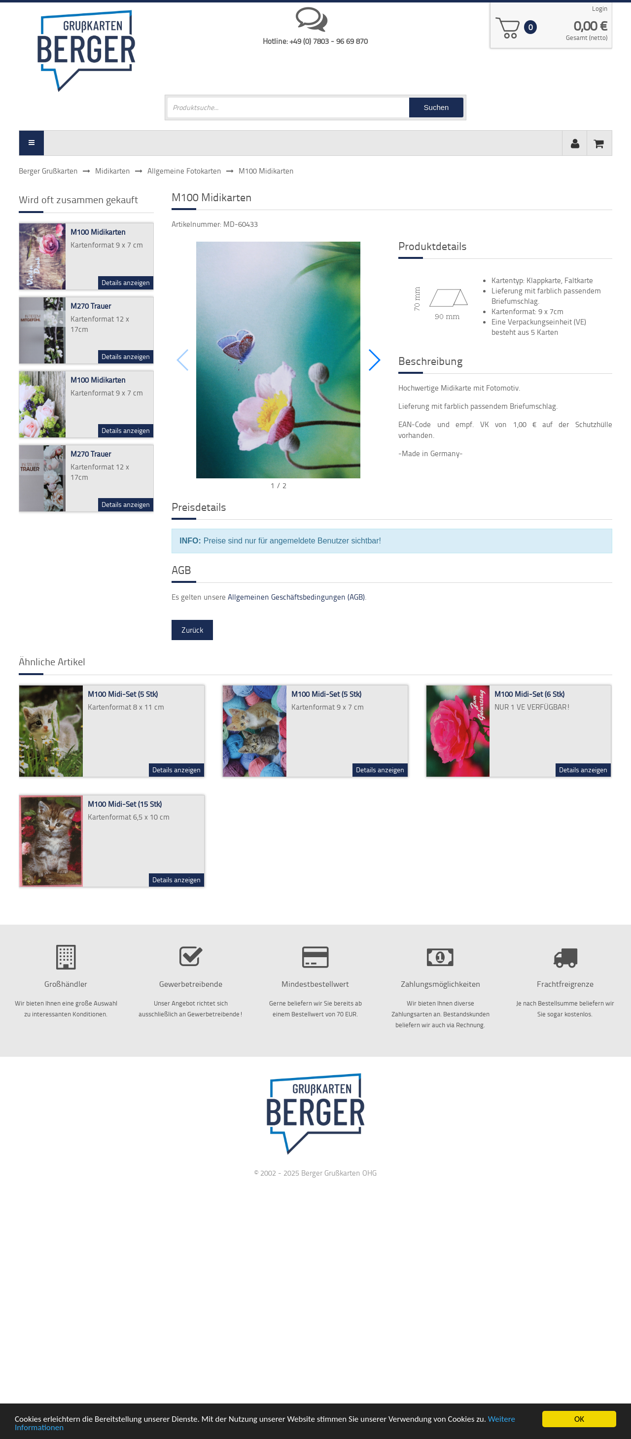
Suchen (436, 107)
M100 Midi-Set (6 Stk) (529, 694)
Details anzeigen (126, 282)
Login (599, 8)
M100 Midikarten (98, 232)
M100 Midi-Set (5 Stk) (123, 694)
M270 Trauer (90, 306)
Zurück (192, 630)
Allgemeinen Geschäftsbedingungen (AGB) (296, 597)
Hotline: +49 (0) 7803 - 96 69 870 (315, 41)
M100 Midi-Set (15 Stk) (125, 804)
